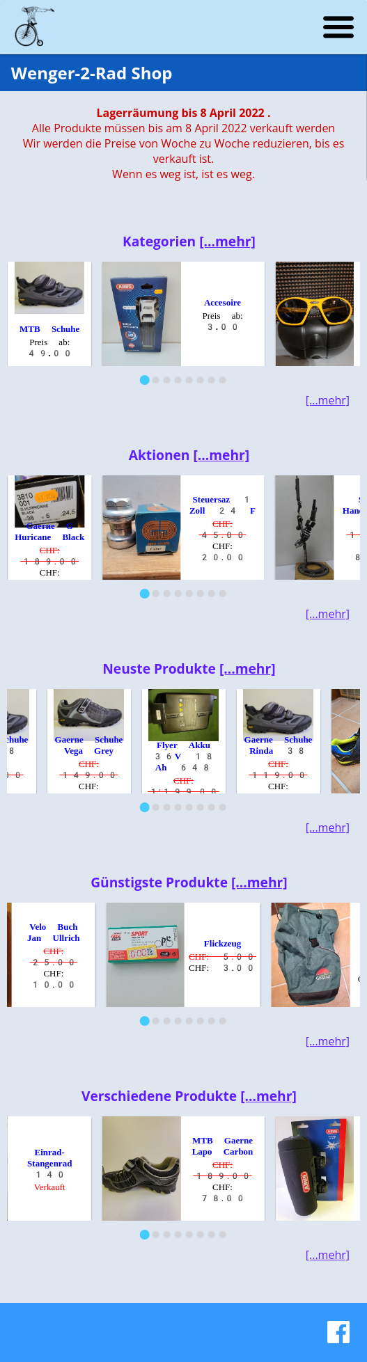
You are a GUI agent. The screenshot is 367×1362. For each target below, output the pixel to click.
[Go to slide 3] (166, 380)
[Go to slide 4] (177, 380)
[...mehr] (227, 241)
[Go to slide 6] (199, 380)
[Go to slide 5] (188, 380)
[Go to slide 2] (155, 380)
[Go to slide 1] (144, 380)
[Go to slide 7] (211, 380)
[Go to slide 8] (222, 380)
